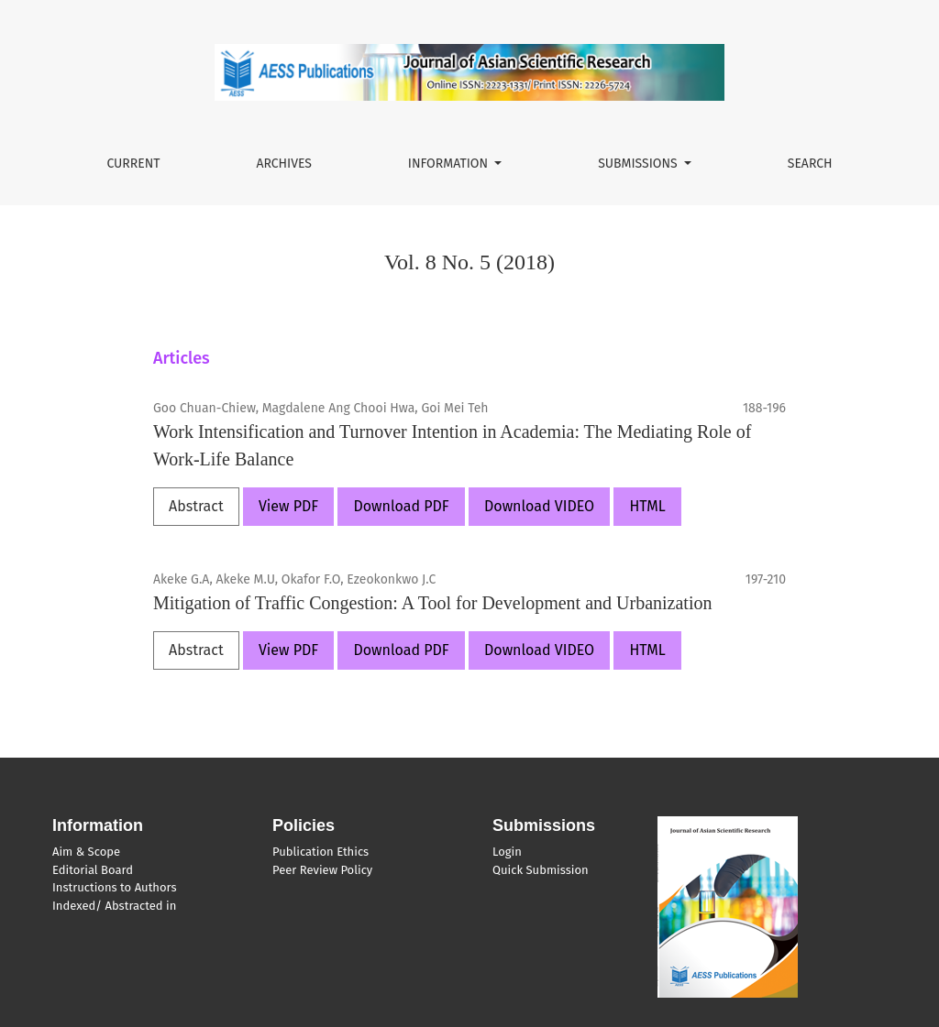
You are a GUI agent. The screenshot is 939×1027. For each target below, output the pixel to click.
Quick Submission (540, 870)
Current (133, 163)
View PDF (288, 506)
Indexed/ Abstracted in (114, 905)
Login (507, 851)
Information (450, 163)
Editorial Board (92, 870)
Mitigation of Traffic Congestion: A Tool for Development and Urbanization (432, 603)
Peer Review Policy (322, 870)
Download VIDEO (539, 506)
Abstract (196, 506)
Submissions (639, 163)
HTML (647, 506)
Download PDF (400, 506)
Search (810, 163)
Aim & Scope (86, 851)
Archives (284, 163)
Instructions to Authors (114, 887)
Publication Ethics (320, 851)
